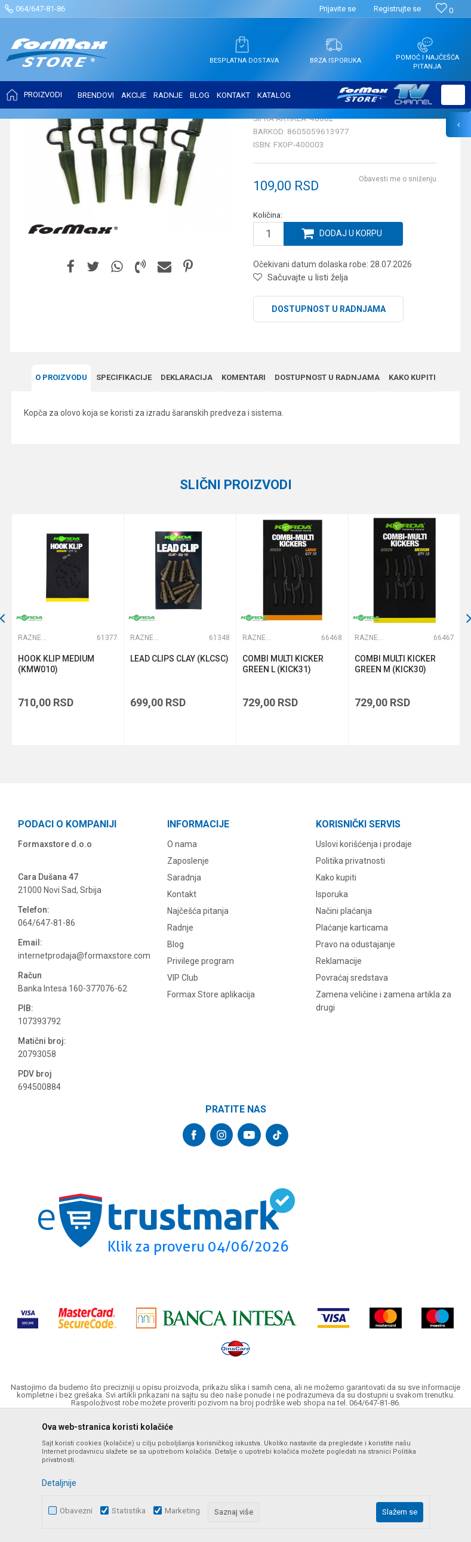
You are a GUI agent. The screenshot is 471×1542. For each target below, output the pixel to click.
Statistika (129, 1510)
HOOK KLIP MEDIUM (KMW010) (57, 781)
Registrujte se (397, 8)
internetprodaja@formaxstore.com (84, 1072)
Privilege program (200, 1077)
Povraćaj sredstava (352, 1094)
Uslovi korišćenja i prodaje (364, 960)
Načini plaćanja (344, 1027)
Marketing (182, 1510)
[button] (453, 95)
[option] (68, 747)
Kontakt (181, 1010)
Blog (175, 1060)
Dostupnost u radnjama (329, 427)
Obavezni (76, 1510)
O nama (182, 960)
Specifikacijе (124, 494)
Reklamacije (339, 1077)
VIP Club (182, 1094)
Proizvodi (79, 126)
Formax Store (34, 126)
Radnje (180, 1044)
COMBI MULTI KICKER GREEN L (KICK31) (283, 781)
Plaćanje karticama (352, 1044)
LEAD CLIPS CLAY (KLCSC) (180, 776)
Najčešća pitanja (198, 1027)
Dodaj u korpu (351, 352)
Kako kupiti (412, 494)
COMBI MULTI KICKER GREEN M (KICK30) (395, 781)
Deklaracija (187, 494)
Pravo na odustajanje (355, 1060)
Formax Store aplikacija (211, 1110)
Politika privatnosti (350, 977)
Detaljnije (59, 1483)
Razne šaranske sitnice (260, 126)
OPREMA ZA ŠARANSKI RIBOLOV (158, 126)
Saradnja (184, 994)
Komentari (243, 494)
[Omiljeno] (444, 10)
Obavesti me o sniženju (397, 297)
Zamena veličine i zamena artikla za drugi (383, 1117)
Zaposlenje (188, 977)
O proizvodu (61, 494)
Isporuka (332, 1010)
